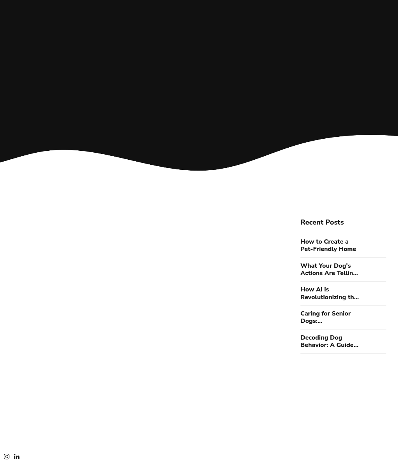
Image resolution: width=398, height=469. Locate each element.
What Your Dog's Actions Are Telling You (328, 269)
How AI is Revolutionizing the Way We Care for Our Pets (329, 293)
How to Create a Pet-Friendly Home (328, 245)
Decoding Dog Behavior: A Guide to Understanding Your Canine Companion (327, 341)
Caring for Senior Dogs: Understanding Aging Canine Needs (330, 317)
